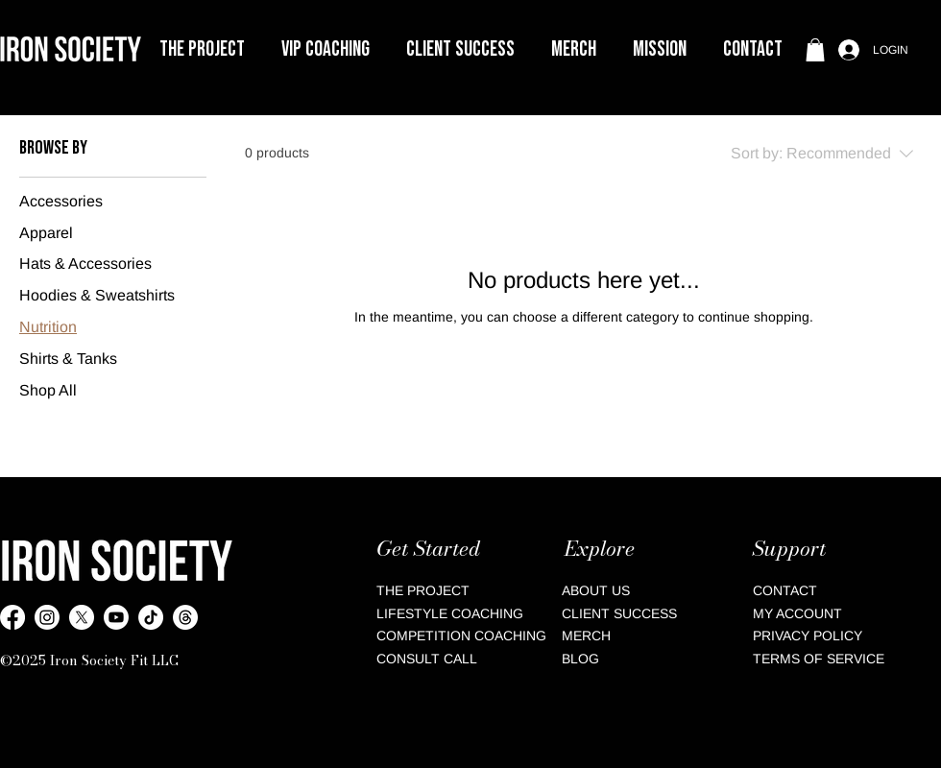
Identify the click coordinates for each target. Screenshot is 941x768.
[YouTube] (116, 617)
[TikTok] (150, 617)
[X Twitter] (81, 617)
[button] (325, 50)
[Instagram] (47, 617)
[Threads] (185, 617)
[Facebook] (12, 617)
